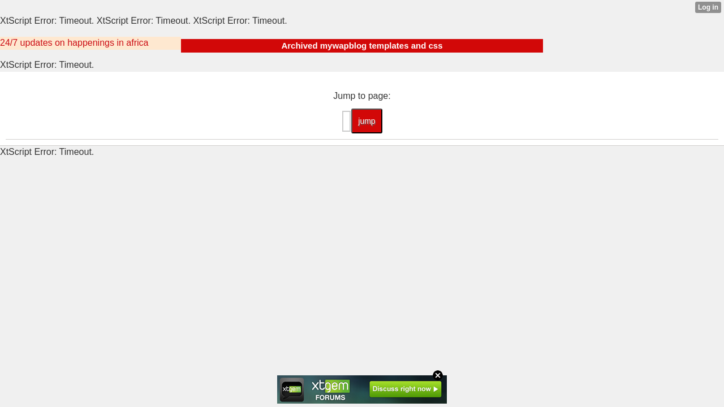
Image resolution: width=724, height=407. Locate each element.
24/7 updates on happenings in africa (74, 42)
